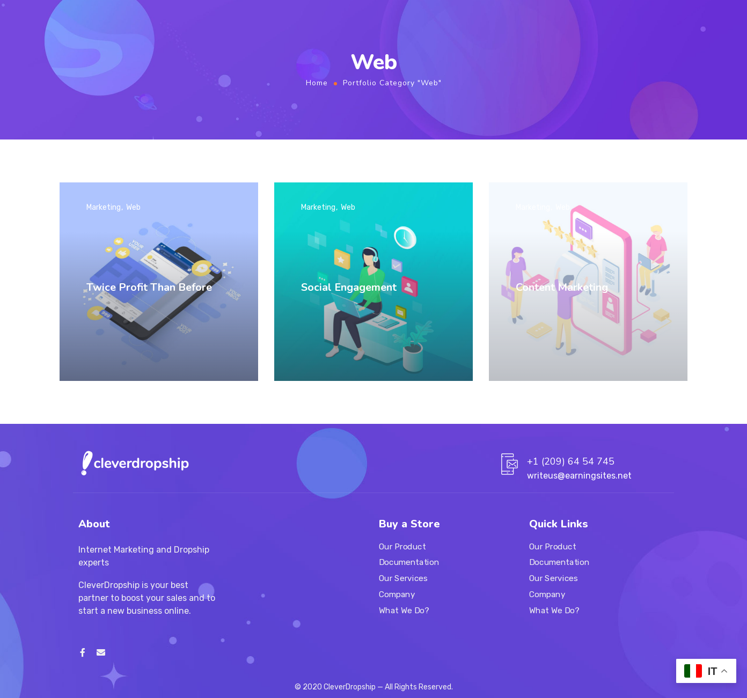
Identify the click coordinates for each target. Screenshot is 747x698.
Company (397, 594)
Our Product (402, 547)
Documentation (409, 563)
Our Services (403, 578)
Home (317, 83)
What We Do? (404, 610)
